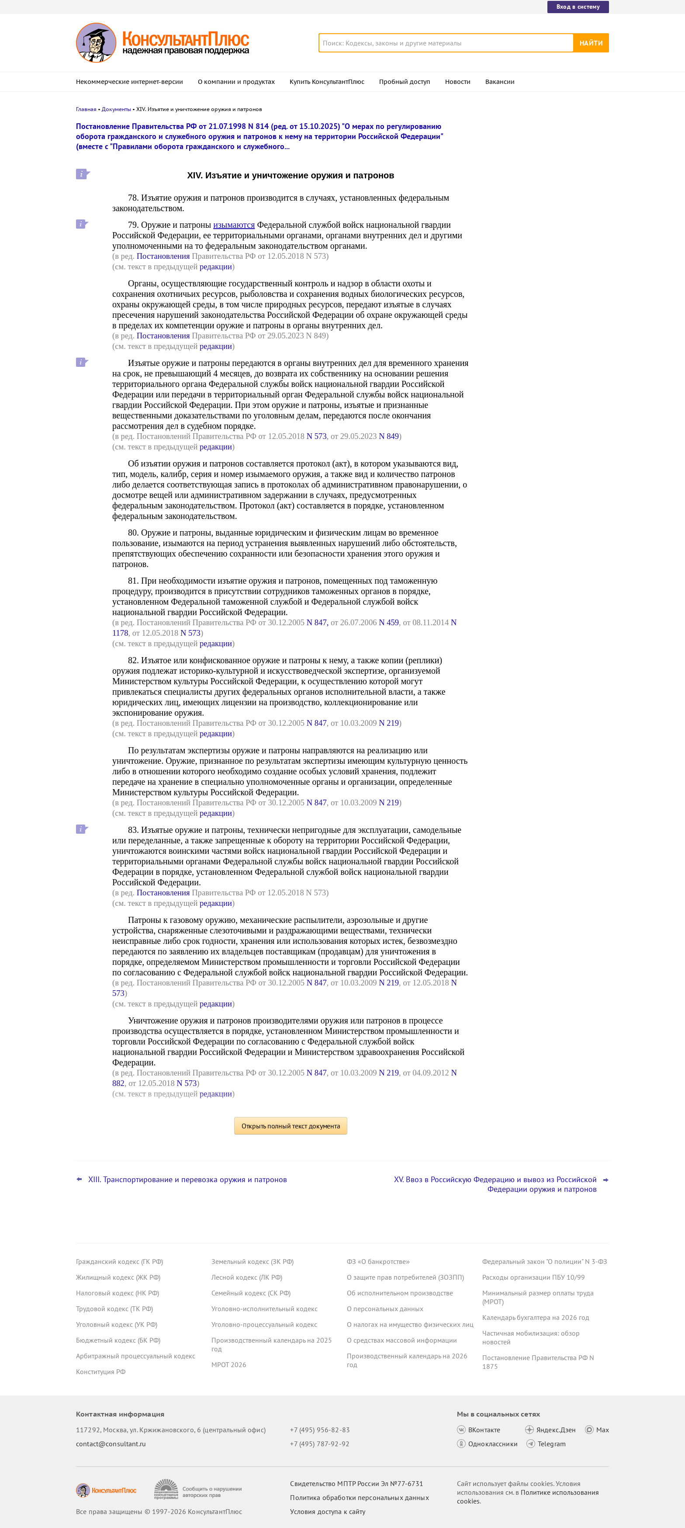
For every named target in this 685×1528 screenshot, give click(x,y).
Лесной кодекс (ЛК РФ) (246, 1277)
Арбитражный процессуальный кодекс (135, 1355)
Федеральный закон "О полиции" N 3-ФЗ (544, 1261)
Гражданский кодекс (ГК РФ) (119, 1261)
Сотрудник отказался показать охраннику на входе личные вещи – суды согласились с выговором (539, 171)
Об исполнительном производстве (400, 1292)
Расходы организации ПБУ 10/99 (533, 1277)
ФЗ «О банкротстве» (378, 1261)
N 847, (318, 622)
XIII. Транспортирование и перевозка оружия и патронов (187, 1179)
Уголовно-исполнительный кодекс (264, 1308)
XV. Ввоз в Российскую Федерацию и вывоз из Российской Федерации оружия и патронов (495, 1184)
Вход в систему (578, 6)
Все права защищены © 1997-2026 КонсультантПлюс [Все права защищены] (159, 1511)
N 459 (389, 622)
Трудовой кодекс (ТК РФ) (114, 1308)
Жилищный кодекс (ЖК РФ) (118, 1277)
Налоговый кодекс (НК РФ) (117, 1292)
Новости (458, 82)
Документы (116, 109)
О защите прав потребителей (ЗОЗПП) (405, 1277)
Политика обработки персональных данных (359, 1497)
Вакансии (500, 82)
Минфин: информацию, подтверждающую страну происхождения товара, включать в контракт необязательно (538, 223)
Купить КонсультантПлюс (327, 82)
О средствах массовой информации (402, 1340)
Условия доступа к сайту (327, 1511)
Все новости (505, 334)
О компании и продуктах (236, 82)
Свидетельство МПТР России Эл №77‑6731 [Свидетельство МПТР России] (356, 1483)
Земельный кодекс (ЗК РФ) (252, 1261)
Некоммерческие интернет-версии (129, 82)
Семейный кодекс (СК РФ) (251, 1292)
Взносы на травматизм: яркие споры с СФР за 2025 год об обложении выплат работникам (544, 276)
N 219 (389, 722)
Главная (86, 109)
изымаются (234, 225)
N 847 (317, 722)
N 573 (317, 436)
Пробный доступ (404, 82)
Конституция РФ (100, 1371)
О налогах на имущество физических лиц (410, 1324)
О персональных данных (385, 1308)
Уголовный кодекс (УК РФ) (116, 1324)
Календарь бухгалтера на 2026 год (535, 1317)
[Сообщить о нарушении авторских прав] (199, 1489)
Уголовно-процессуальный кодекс (264, 1324)
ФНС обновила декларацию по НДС (539, 314)
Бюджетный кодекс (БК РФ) (118, 1340)
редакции (216, 266)
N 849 (389, 436)
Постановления (163, 256)
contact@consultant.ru (111, 1443)
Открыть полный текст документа (291, 1125)
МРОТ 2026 (228, 1364)
